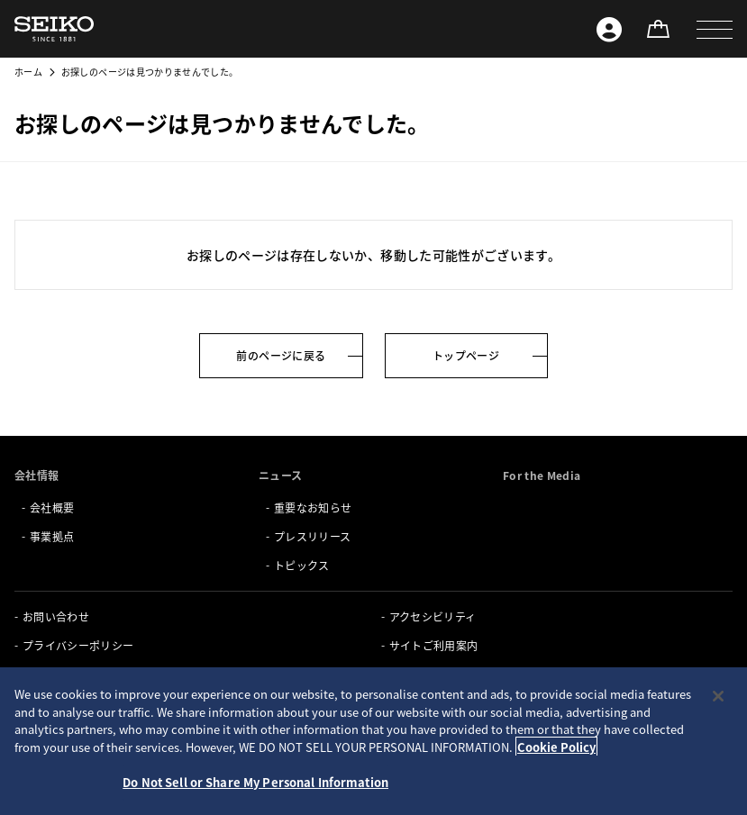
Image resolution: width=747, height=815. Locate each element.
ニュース (280, 475)
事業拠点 (52, 536)
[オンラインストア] (657, 29)
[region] (373, 741)
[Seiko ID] (609, 29)
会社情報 (36, 475)
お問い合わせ (56, 616)
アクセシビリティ (433, 616)
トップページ (466, 355)
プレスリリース (312, 536)
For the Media (542, 475)
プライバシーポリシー (78, 645)
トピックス (302, 565)
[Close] (718, 696)
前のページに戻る (280, 355)
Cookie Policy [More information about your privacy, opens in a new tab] (556, 747)
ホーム (28, 71)
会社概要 (52, 507)
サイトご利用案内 (433, 645)
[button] (714, 29)
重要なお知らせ (312, 507)
